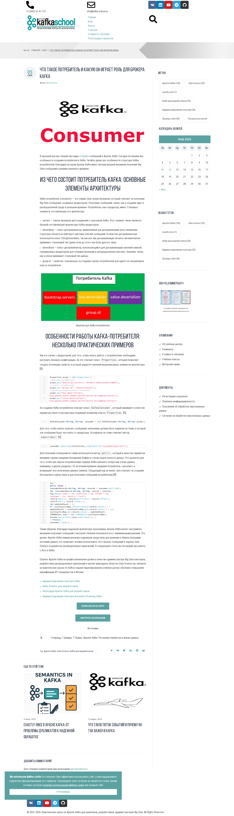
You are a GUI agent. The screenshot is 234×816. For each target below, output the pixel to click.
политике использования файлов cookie (63, 785)
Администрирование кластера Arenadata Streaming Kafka (72, 596)
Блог (44, 50)
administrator (52, 83)
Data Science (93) (197, 83)
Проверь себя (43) (171, 118)
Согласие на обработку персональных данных (186, 415)
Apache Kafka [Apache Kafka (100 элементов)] (171, 223)
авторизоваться (79, 769)
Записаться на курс (92, 606)
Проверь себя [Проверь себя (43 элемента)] (171, 258)
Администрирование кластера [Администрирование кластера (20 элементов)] (179, 249)
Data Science (63, 651)
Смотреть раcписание (92, 618)
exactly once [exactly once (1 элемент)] (169, 232)
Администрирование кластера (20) (179, 110)
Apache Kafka (50, 651)
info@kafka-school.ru (97, 11)
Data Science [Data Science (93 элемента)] (197, 223)
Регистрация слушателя (174, 396)
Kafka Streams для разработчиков (60, 586)
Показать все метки (197, 118)
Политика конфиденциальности (178, 401)
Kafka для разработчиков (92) (176, 101)
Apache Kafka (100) (171, 83)
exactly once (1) (169, 92)
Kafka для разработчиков (81, 651)
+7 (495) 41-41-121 (36, 11)
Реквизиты (167, 349)
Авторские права (171, 364)
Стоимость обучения (173, 354)
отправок (84, 156)
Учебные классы (171, 359)
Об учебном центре (172, 344)
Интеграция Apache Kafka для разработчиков (66, 591)
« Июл (162, 189)
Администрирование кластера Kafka (61, 581)
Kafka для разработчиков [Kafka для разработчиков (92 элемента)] (176, 241)
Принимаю (63, 791)
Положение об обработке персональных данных (182, 408)
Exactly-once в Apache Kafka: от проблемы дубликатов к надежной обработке (49, 731)
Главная (35, 50)
